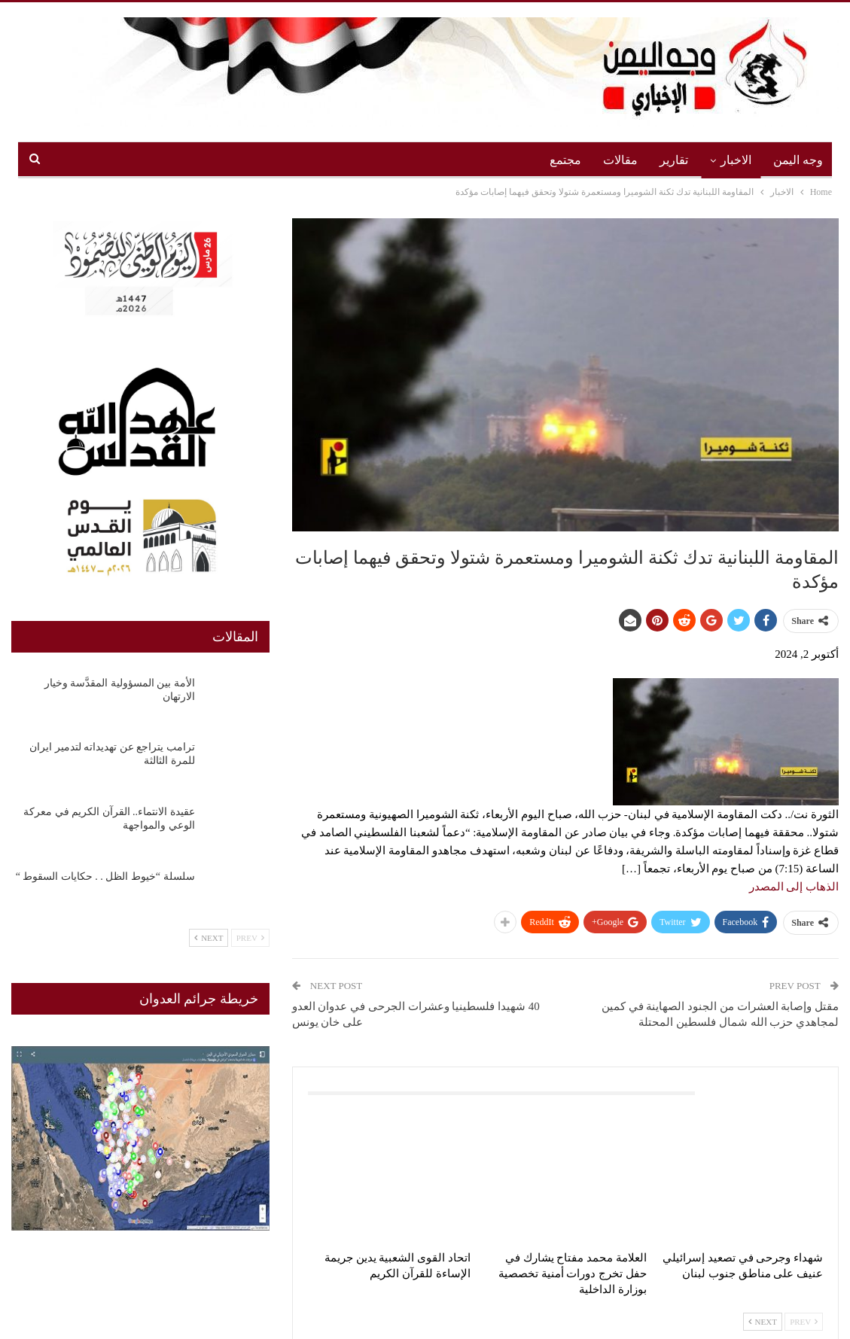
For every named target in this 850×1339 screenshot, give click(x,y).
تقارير (674, 160)
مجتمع (565, 160)
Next (762, 1321)
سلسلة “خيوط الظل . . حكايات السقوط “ (105, 876)
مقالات (620, 160)
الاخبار (736, 160)
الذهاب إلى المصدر (794, 887)
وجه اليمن (798, 160)
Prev (804, 1321)
